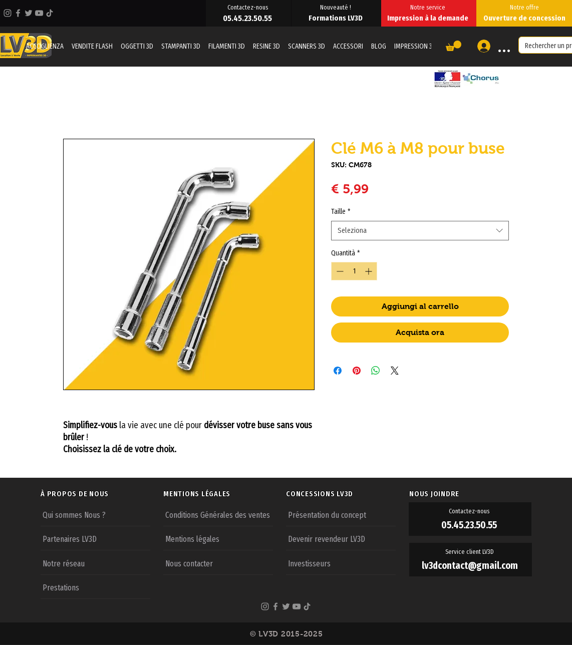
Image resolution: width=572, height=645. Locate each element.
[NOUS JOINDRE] (470, 494)
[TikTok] (50, 13)
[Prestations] (95, 587)
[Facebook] (18, 13)
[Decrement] (339, 271)
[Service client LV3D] (470, 552)
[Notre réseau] (95, 563)
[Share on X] (395, 371)
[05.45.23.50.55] (248, 18)
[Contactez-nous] (248, 7)
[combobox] (420, 230)
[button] (453, 46)
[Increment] (369, 271)
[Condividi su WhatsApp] (376, 371)
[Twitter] (29, 13)
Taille (340, 211)
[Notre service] (428, 7)
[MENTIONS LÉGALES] (224, 494)
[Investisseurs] (341, 563)
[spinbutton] (354, 271)
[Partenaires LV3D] (95, 538)
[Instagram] (8, 13)
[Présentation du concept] (341, 514)
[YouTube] (39, 13)
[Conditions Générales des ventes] (218, 514)
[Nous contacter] (218, 563)
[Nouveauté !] (336, 7)
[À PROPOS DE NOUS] (102, 494)
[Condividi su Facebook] (338, 371)
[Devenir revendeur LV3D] (341, 538)
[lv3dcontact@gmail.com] (470, 565)
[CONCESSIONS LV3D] (347, 494)
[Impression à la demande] (428, 18)
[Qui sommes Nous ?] (95, 514)
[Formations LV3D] (336, 18)
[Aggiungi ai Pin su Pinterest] (357, 371)
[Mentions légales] (218, 538)
